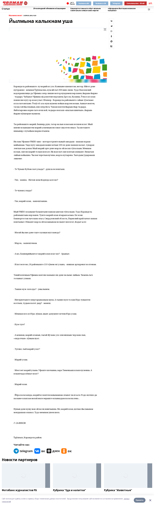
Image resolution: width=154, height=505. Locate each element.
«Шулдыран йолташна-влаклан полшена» (121, 9)
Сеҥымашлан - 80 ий (135, 3)
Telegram (116, 3)
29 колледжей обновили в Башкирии (49, 8)
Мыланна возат (15, 15)
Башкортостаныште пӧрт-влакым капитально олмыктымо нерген (86, 9)
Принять (140, 500)
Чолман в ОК (100, 3)
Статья (6, 8)
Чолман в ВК (83, 3)
